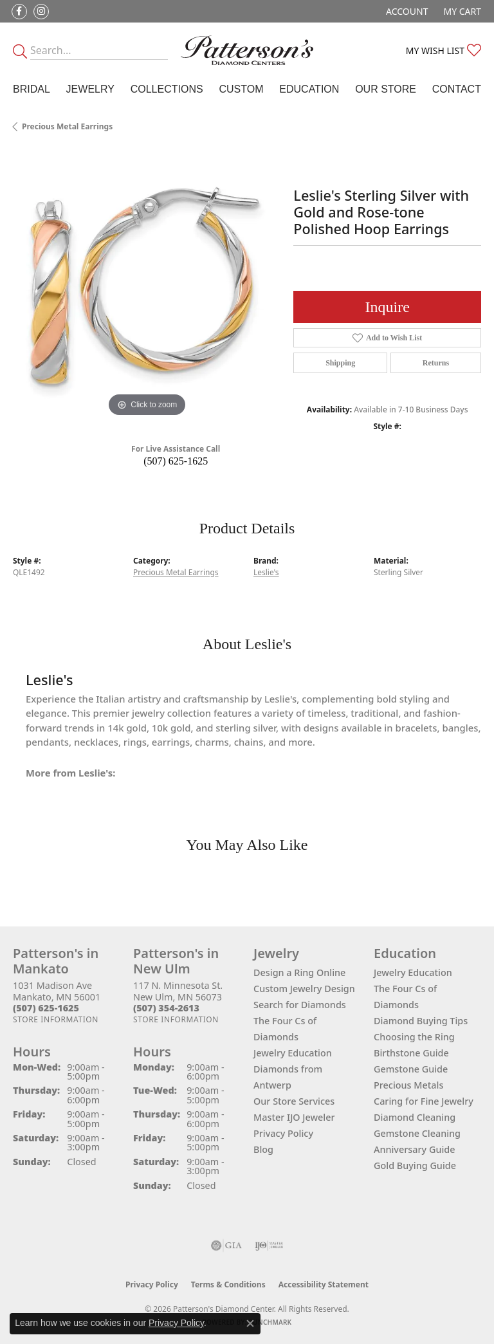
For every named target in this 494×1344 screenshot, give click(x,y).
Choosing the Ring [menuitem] (414, 1037)
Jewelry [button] (90, 89)
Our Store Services (293, 1101)
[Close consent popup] (250, 1323)
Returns (436, 362)
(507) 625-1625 (175, 461)
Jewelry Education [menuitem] (413, 972)
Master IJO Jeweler (294, 1117)
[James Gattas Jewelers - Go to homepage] (246, 50)
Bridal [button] (31, 89)
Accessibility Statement (324, 1284)
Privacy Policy (283, 1133)
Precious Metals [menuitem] (408, 1085)
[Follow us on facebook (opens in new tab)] (19, 11)
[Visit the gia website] (226, 1245)
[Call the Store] (46, 1008)
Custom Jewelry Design (304, 988)
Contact (456, 89)
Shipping (340, 362)
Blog (263, 1149)
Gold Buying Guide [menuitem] (415, 1165)
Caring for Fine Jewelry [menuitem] (423, 1101)
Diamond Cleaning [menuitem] (414, 1117)
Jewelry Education (292, 1053)
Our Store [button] (385, 89)
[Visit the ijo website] (269, 1245)
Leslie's (266, 572)
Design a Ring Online (299, 972)
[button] (405, 11)
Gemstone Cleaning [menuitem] (417, 1133)
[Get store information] (55, 1019)
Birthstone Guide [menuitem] (411, 1053)
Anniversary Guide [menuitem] (414, 1149)
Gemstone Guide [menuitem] (411, 1069)
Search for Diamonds (299, 1005)
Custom (241, 89)
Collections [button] (167, 89)
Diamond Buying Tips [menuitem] (421, 1021)
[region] (146, 285)
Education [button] (309, 89)
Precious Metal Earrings (67, 126)
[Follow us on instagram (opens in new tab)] (41, 11)
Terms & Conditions (228, 1284)
